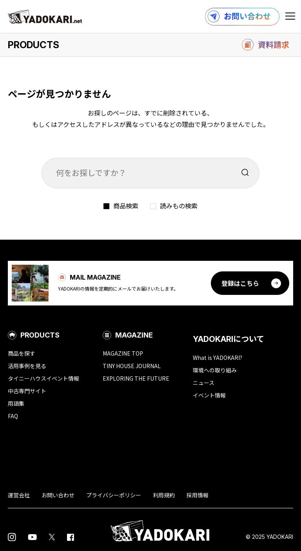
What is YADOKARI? (217, 357)
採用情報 (198, 495)
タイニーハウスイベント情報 (43, 378)
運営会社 (19, 495)
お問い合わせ (58, 495)
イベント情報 (209, 395)
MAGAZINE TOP (123, 353)
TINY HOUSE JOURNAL (132, 366)
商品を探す (21, 353)
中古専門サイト (27, 391)
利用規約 (164, 495)
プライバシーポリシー (113, 495)
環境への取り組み (215, 370)
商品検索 (125, 205)
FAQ (13, 416)
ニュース (203, 383)
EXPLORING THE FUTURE (136, 378)
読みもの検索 (179, 205)
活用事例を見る (27, 366)
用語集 (16, 403)
